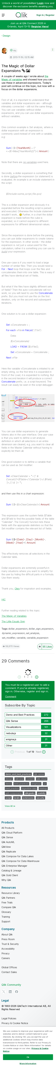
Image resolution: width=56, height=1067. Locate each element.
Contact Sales (9, 972)
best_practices (21, 783)
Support (5, 921)
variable (21, 637)
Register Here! (40, 26)
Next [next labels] (38, 751)
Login (40, 3)
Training (5, 916)
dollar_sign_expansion (41, 628)
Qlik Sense (12, 720)
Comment (10, 696)
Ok (28, 1057)
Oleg (17, 588)
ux (45, 783)
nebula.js (11, 733)
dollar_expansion (17, 628)
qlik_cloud (42, 779)
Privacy (5, 953)
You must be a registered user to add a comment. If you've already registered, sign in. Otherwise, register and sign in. (27, 688)
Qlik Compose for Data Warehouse (20, 861)
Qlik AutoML (8, 842)
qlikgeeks (30, 793)
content (30, 779)
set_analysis (32, 633)
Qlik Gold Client (9, 875)
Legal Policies (8, 1018)
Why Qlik (6, 880)
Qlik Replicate (8, 851)
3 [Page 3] (31, 677)
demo (8, 783)
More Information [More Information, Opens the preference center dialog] (28, 1063)
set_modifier (8, 637)
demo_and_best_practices (18, 774)
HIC (3, 599)
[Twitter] (3, 991)
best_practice (12, 788)
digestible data (29, 788)
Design (6, 35)
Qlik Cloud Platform (11, 832)
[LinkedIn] (10, 991)
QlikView (6, 846)
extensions (28, 798)
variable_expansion (37, 637)
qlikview (19, 779)
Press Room (8, 939)
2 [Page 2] (28, 677)
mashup (43, 788)
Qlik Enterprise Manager (14, 865)
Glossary (6, 911)
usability (42, 793)
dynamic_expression (13, 633)
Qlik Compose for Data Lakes (17, 856)
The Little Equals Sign (13, 621)
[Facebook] (16, 991)
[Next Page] (36, 677)
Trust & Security (10, 943)
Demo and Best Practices (20, 714)
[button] (53, 50)
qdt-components (14, 793)
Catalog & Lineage (11, 870)
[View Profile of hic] (14, 50)
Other (9, 745)
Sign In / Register (45, 15)
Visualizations (13, 727)
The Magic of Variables (14, 615)
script (8, 798)
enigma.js (11, 739)
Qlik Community (11, 984)
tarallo (17, 798)
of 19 (31, 751)
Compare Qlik (8, 907)
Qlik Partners (8, 897)
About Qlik (7, 934)
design (9, 779)
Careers (5, 958)
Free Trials (7, 902)
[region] (28, 1046)
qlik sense (39, 774)
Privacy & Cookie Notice (14, 1023)
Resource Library (10, 893)
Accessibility (8, 948)
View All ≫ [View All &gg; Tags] (10, 806)
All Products (7, 827)
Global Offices (9, 967)
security (40, 798)
